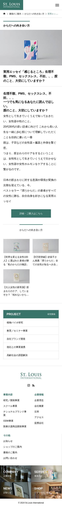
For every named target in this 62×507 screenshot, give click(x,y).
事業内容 (8, 394)
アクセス (39, 417)
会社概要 (39, 406)
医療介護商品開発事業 (14, 426)
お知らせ (8, 441)
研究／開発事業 (11, 400)
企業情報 (39, 394)
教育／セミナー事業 (17, 330)
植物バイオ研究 (15, 322)
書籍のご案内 (10, 452)
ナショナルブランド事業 (14, 413)
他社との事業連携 (16, 347)
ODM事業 (8, 420)
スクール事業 (10, 406)
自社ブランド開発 (16, 339)
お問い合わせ (10, 458)
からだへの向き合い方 (16, 25)
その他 (6, 435)
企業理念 (39, 400)
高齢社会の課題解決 (17, 355)
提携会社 (39, 423)
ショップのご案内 (12, 446)
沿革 (36, 411)
